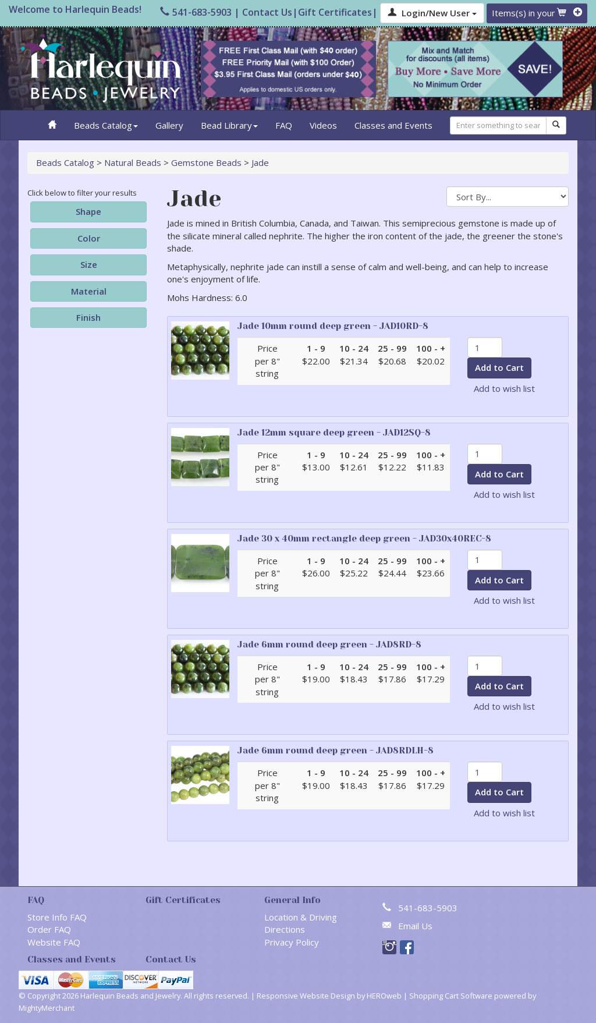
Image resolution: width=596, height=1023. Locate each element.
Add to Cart (499, 367)
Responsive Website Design (306, 995)
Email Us (415, 926)
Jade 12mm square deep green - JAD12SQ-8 (334, 432)
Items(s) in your (537, 13)
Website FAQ (53, 942)
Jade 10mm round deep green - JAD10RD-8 (332, 326)
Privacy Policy (291, 942)
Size (88, 264)
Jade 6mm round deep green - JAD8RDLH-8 (335, 750)
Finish (88, 317)
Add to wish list (504, 388)
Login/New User (432, 13)
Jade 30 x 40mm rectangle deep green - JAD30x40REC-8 (364, 538)
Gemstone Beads (206, 162)
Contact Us (267, 12)
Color (88, 238)
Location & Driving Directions (300, 923)
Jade (260, 162)
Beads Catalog (106, 125)
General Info (292, 900)
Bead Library (229, 125)
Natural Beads (132, 162)
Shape (88, 211)
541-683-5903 (196, 12)
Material (89, 291)
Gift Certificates (335, 12)
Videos (323, 125)
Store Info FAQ (57, 917)
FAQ (283, 125)
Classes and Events (393, 125)
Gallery (169, 125)
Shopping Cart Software (450, 995)
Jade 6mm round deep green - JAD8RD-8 (329, 644)
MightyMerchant (46, 1008)
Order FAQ (49, 929)
